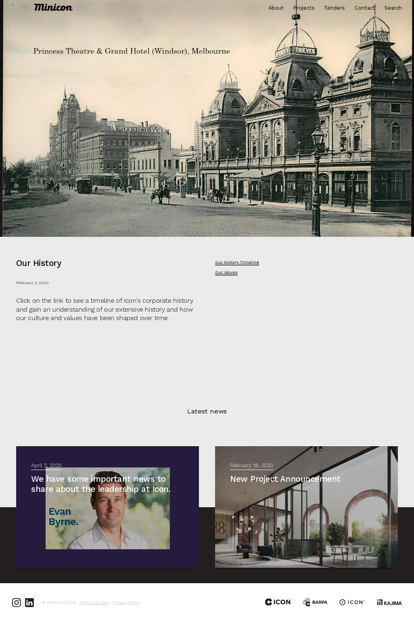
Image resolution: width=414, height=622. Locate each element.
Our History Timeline (237, 262)
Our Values (226, 272)
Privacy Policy (126, 603)
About (276, 8)
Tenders (334, 8)
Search (393, 8)
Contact (365, 8)
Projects (304, 8)
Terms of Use (94, 603)
